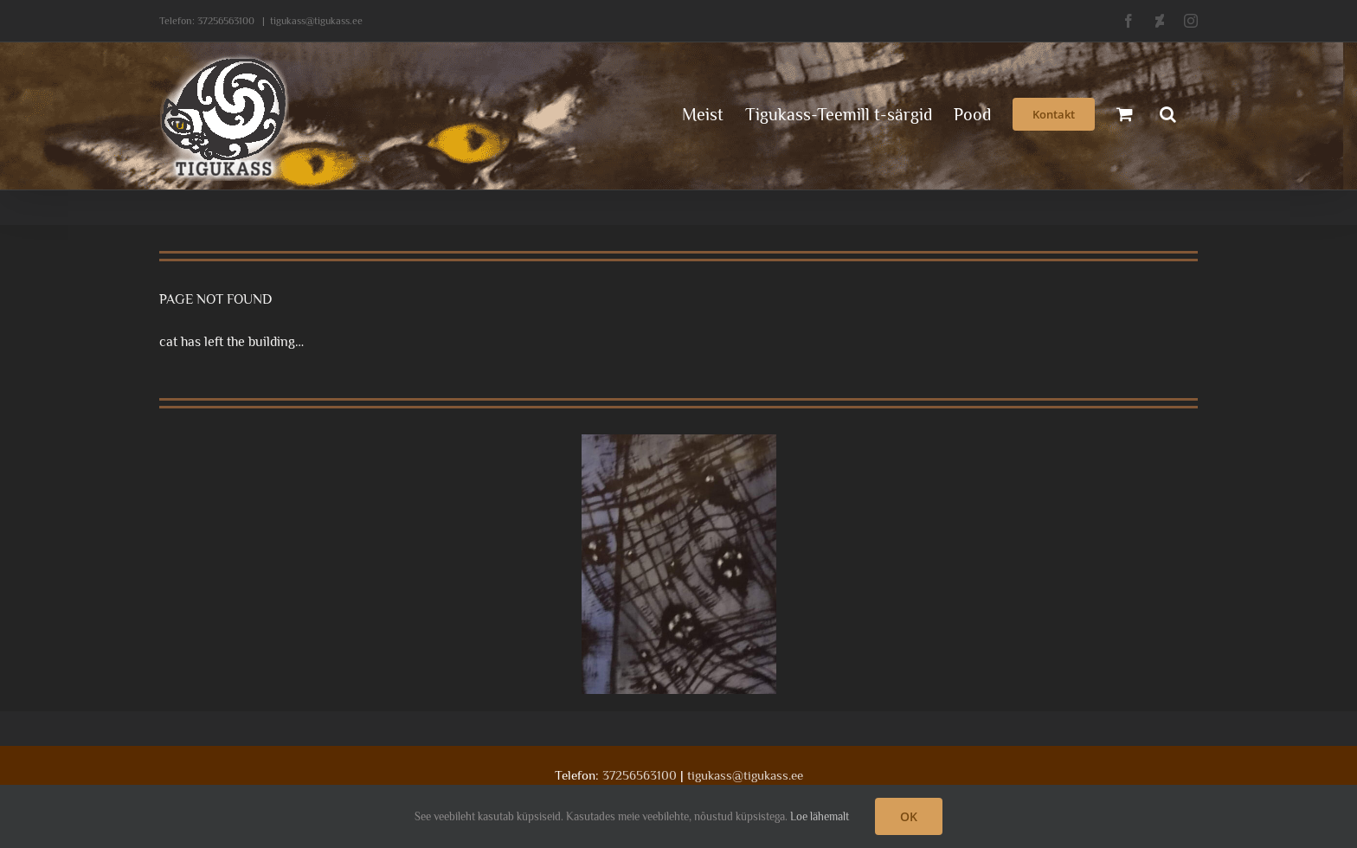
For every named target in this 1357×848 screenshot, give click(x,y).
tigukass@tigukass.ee (316, 21)
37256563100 (225, 21)
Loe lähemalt (819, 816)
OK (908, 816)
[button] (1168, 112)
